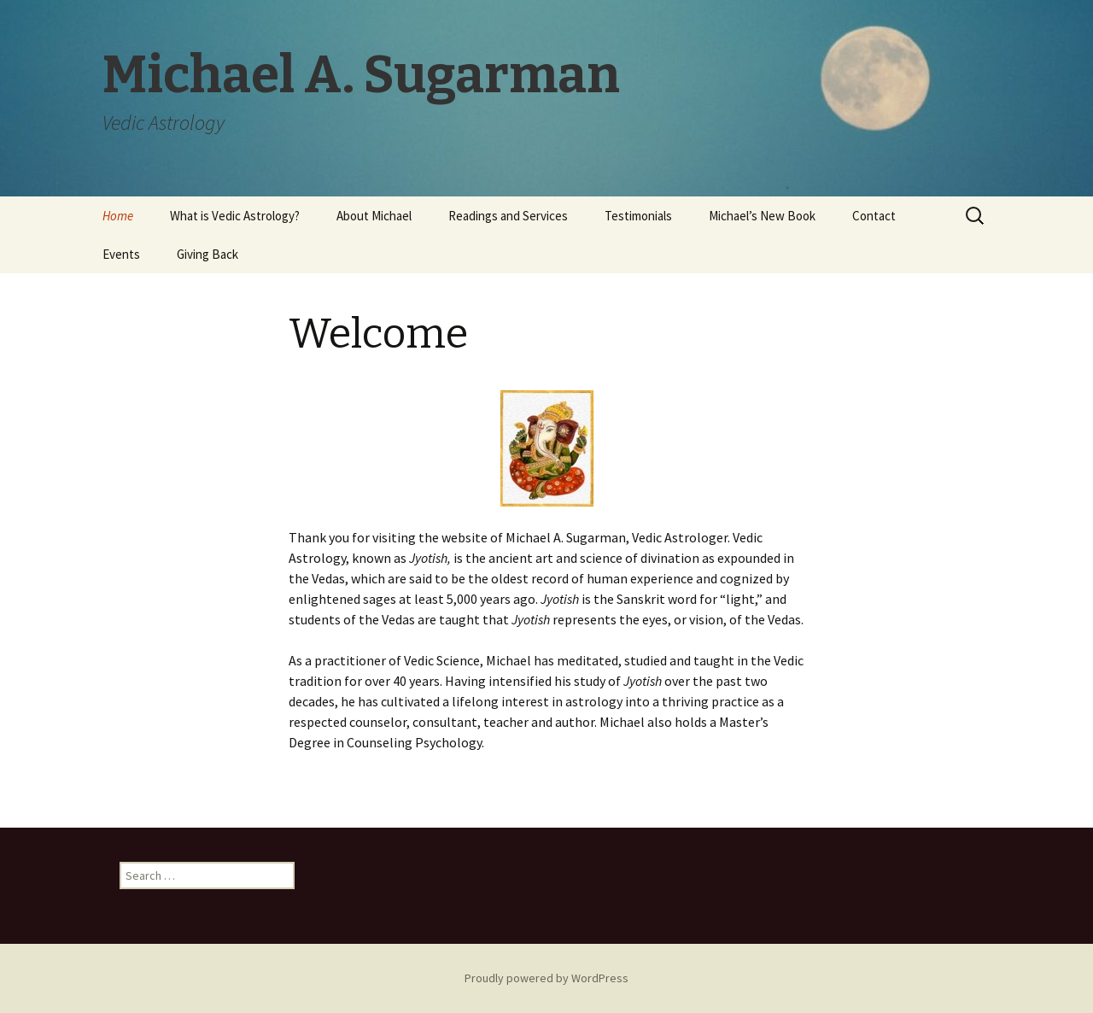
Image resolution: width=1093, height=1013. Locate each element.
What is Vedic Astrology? (235, 216)
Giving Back (207, 254)
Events (121, 254)
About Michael (374, 216)
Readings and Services (508, 216)
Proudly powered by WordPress (546, 978)
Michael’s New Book (762, 216)
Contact (874, 216)
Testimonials (638, 216)
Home (117, 216)
